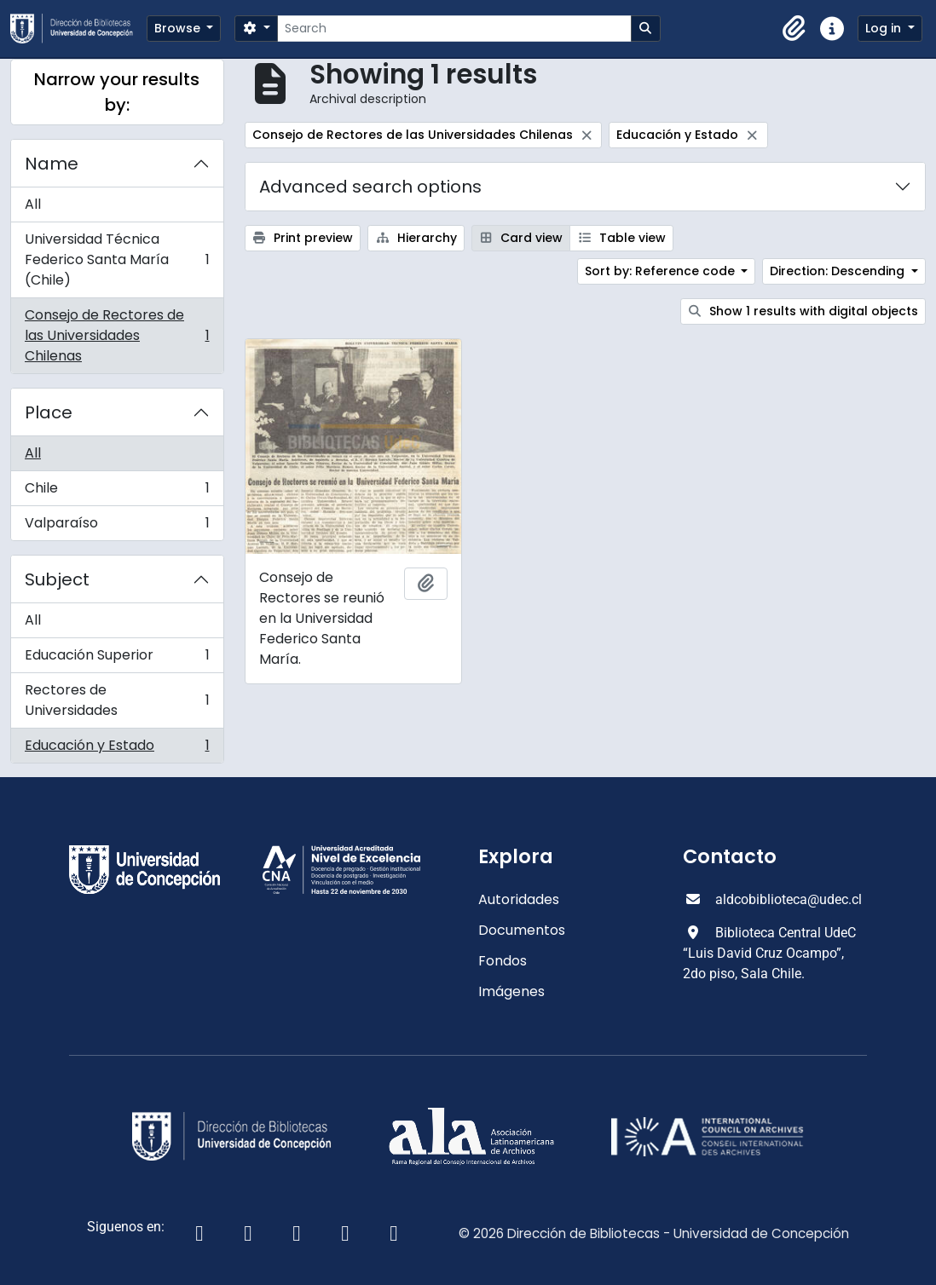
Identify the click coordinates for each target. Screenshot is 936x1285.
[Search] (454, 28)
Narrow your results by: (116, 92)
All (33, 204)
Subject (57, 579)
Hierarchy (416, 237)
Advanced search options (370, 187)
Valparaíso (117, 526)
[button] (794, 29)
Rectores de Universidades (117, 700)
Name (51, 164)
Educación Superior (117, 659)
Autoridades (518, 899)
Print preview (303, 237)
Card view (521, 237)
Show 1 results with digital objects (803, 311)
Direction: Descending (839, 270)
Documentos (521, 930)
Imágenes (511, 991)
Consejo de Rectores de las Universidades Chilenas (117, 335)
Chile (117, 492)
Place (48, 412)
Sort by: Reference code (661, 270)
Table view (621, 237)
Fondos (502, 961)
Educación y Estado (117, 749)
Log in (884, 28)
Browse (179, 28)
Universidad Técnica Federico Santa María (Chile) (117, 259)
